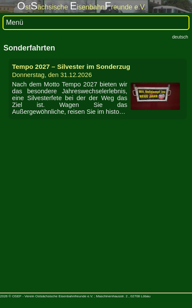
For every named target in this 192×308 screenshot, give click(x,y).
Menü (14, 22)
